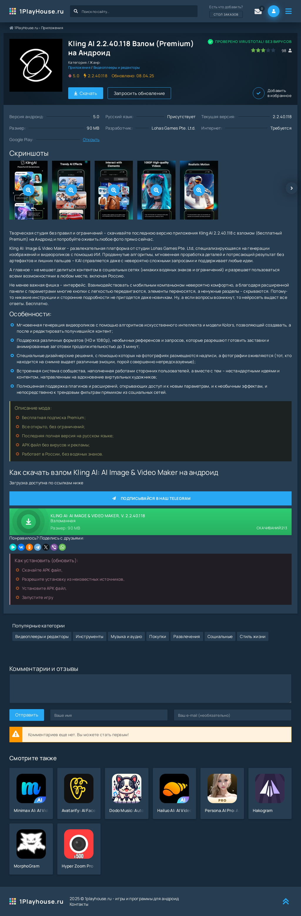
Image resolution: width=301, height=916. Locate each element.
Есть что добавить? (226, 11)
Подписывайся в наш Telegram (150, 498)
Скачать (85, 93)
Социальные (220, 636)
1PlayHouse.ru (41, 11)
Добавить (272, 93)
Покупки (157, 636)
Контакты (79, 904)
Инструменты (89, 636)
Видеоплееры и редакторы (116, 67)
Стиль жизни (252, 636)
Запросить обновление (139, 93)
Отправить (26, 715)
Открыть (91, 139)
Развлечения (186, 636)
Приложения (52, 27)
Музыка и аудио (126, 636)
